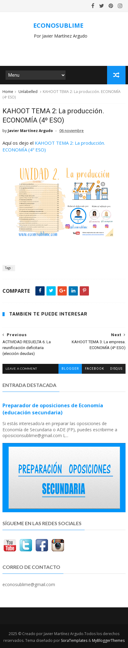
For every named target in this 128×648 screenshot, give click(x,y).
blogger (70, 368)
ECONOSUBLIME (58, 25)
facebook (94, 368)
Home (7, 91)
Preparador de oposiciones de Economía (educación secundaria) (52, 409)
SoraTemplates (74, 640)
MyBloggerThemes (108, 640)
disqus (116, 368)
